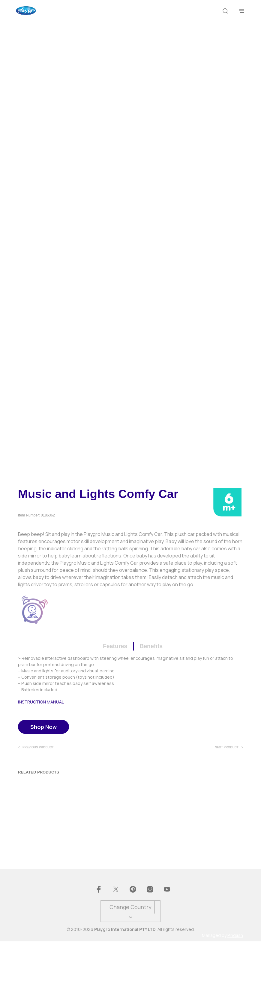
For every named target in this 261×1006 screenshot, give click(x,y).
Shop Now (43, 790)
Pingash (235, 1000)
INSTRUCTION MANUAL (41, 766)
